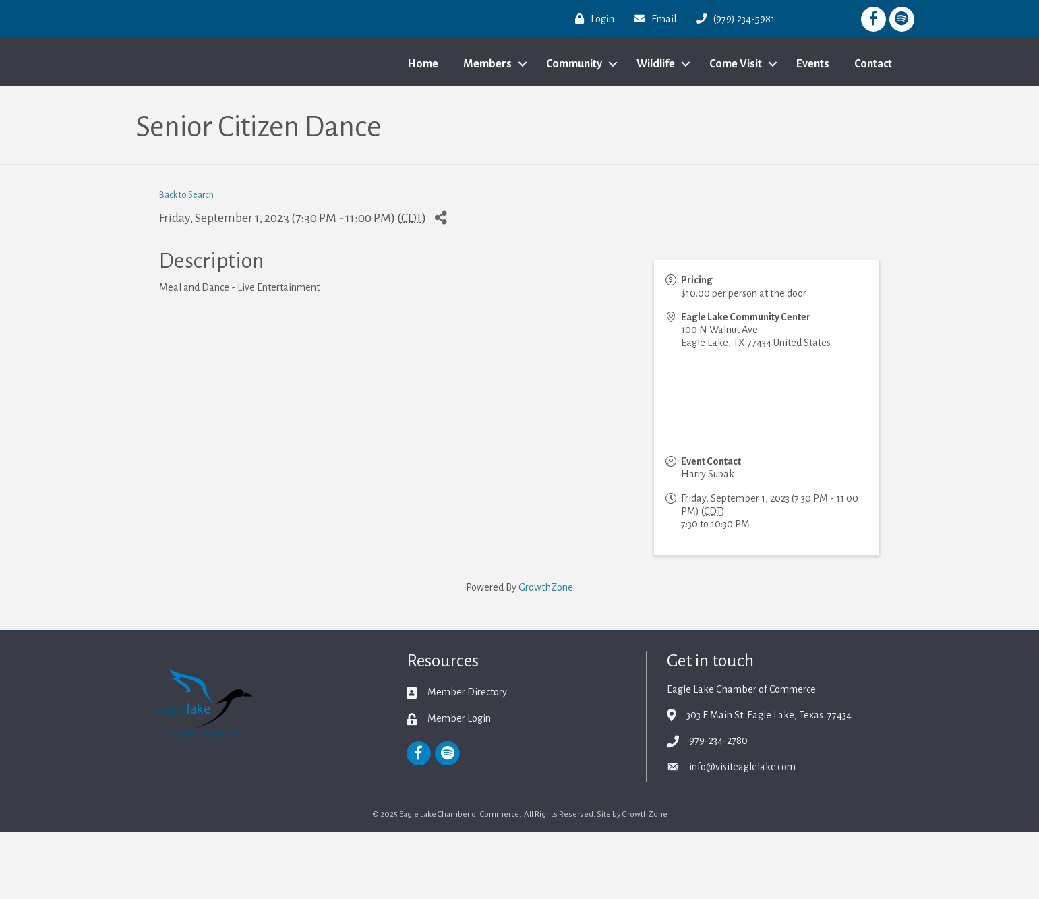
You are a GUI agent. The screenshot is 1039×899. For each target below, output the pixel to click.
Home (422, 98)
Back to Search (186, 263)
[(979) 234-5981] (732, 19)
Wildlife (655, 98)
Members (487, 98)
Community (574, 98)
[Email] (652, 19)
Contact (873, 98)
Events (812, 98)
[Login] (591, 19)
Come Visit (735, 98)
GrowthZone (545, 654)
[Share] (441, 285)
